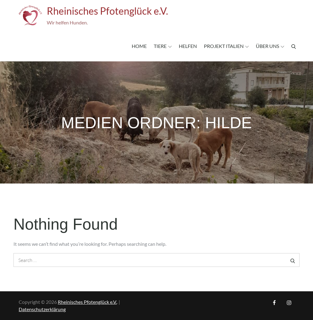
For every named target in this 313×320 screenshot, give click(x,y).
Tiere (163, 46)
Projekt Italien (226, 46)
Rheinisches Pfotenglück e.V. (107, 11)
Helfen (188, 46)
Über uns (270, 46)
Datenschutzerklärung (42, 309)
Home (139, 46)
